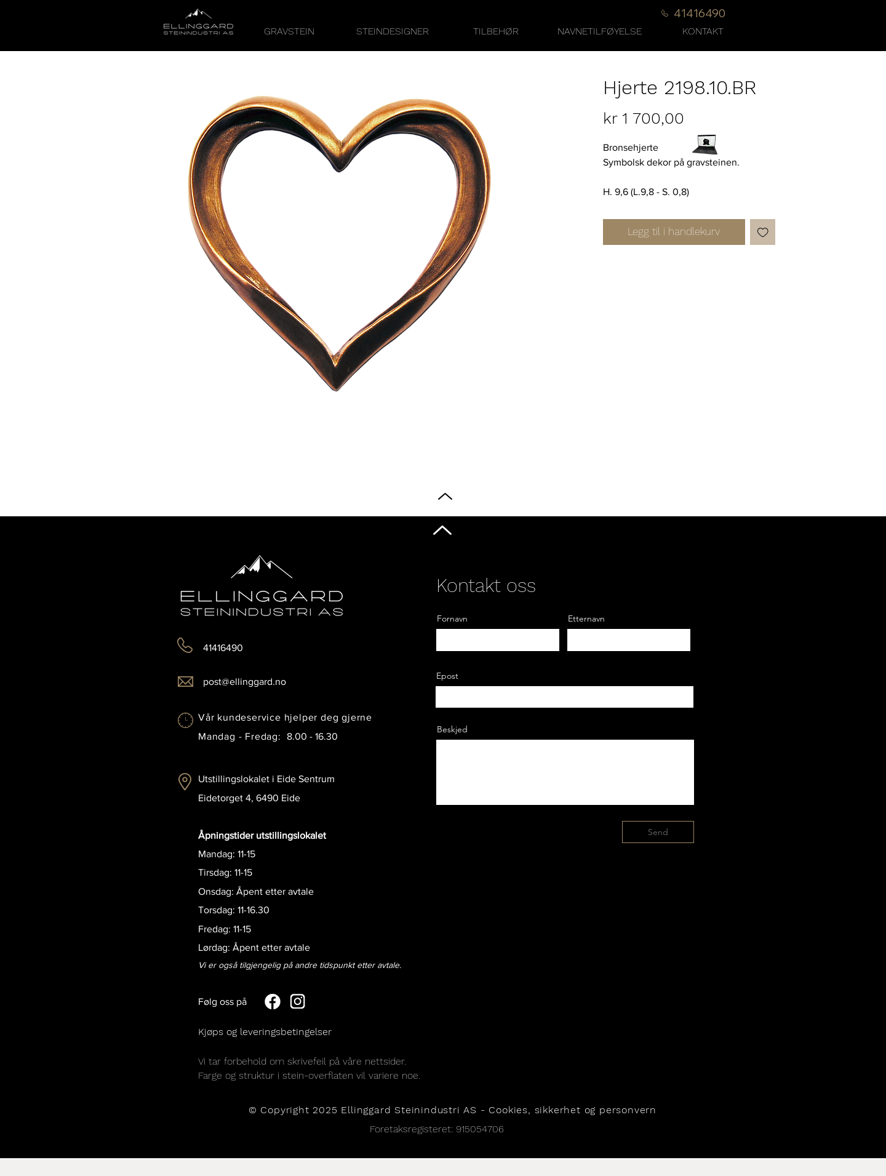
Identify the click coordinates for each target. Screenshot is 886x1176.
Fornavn (452, 618)
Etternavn (586, 618)
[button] (496, 31)
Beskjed (452, 729)
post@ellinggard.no (244, 681)
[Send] (658, 832)
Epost (447, 675)
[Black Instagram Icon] (867, 600)
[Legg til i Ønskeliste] (763, 232)
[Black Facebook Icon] (867, 576)
